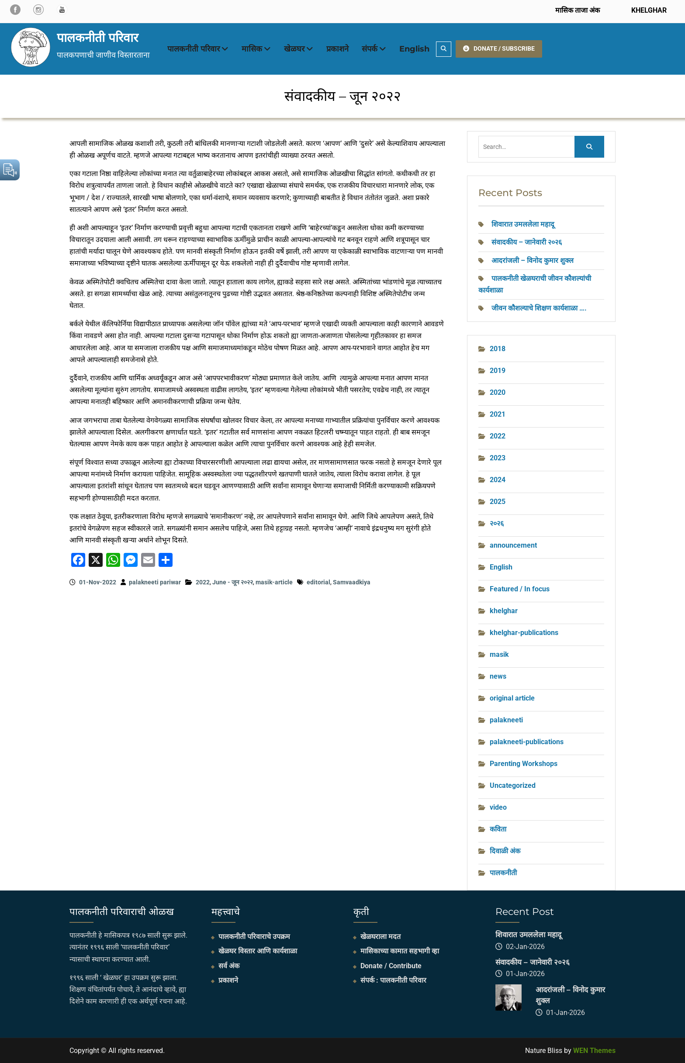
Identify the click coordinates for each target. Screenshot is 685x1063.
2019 (497, 370)
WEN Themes (594, 1050)
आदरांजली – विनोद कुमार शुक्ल (532, 260)
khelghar (504, 611)
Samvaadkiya (351, 582)
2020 (497, 392)
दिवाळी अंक (505, 851)
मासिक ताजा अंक (578, 10)
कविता (498, 829)
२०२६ (497, 523)
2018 (497, 349)
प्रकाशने (337, 49)
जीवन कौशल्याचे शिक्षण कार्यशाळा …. (539, 308)
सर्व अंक (228, 966)
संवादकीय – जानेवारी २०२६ (526, 242)
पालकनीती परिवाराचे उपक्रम (254, 936)
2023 (497, 458)
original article (512, 698)
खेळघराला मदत (380, 936)
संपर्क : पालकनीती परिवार (393, 980)
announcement (513, 545)
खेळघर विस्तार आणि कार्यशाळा (257, 951)
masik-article (274, 582)
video (498, 807)
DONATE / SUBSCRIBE (499, 48)
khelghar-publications (524, 632)
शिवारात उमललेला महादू (522, 224)
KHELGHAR (648, 10)
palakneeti (506, 720)
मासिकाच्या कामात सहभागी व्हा (399, 951)
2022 (203, 582)
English (414, 49)
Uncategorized (513, 785)
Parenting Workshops (523, 763)
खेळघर (294, 49)
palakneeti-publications (527, 742)
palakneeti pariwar (155, 582)
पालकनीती (503, 873)
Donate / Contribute (391, 966)
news (498, 676)
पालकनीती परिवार (97, 37)
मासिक (252, 49)
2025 (497, 501)
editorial (318, 582)
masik (499, 654)
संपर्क (369, 49)
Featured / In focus (520, 589)
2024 (497, 480)
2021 (497, 414)
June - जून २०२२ (232, 582)
